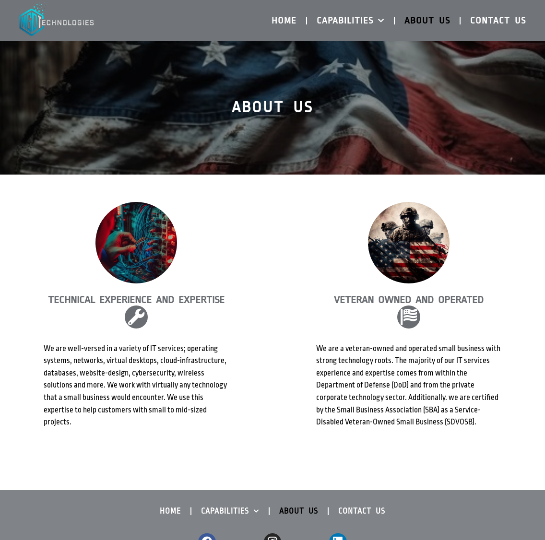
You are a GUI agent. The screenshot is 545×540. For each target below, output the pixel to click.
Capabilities (350, 20)
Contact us (498, 20)
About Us (427, 20)
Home (284, 20)
